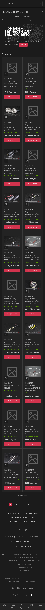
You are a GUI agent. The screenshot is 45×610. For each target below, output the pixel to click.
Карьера (14, 522)
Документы (24, 570)
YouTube (25, 529)
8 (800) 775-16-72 (16, 537)
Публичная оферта (24, 567)
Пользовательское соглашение (24, 557)
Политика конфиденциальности (24, 554)
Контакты (29, 522)
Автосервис (31, 513)
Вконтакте (19, 529)
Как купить (14, 513)
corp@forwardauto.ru (24, 544)
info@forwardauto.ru (24, 541)
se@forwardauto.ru (24, 546)
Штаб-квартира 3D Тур (22, 517)
